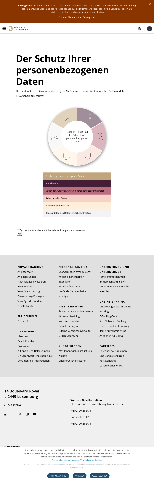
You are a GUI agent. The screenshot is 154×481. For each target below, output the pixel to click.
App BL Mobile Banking (113, 321)
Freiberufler (27, 316)
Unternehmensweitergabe (114, 286)
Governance (24, 346)
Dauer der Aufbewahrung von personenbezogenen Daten (75, 190)
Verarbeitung (52, 183)
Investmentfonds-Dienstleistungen (69, 323)
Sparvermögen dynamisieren (75, 271)
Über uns (22, 336)
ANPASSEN (79, 476)
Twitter (20, 414)
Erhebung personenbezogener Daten (65, 176)
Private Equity (25, 306)
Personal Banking (73, 267)
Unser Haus (26, 331)
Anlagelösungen (26, 276)
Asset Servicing (71, 306)
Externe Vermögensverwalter (75, 330)
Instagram (27, 414)
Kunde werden (70, 346)
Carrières (107, 346)
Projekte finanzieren (70, 286)
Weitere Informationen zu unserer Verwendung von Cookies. (77, 460)
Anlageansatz (25, 271)
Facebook (13, 414)
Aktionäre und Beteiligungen (33, 351)
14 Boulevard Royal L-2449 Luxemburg (21, 393)
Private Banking (30, 267)
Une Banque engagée (112, 355)
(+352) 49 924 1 (13, 405)
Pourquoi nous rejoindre (114, 351)
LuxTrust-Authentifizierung (115, 326)
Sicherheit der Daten (56, 198)
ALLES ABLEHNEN (100, 476)
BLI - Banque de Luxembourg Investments (96, 404)
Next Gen (105, 291)
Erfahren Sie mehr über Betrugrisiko (76, 17)
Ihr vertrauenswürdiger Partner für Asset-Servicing (76, 314)
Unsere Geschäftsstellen (72, 360)
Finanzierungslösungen (30, 296)
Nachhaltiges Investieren (31, 281)
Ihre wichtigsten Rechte (57, 205)
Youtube (34, 414)
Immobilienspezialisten (113, 281)
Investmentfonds (27, 286)
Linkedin (5, 414)
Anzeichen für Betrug (111, 335)
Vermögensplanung (28, 291)
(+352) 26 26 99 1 (80, 410)
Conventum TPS (80, 417)
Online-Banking (112, 301)
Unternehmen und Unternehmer (114, 269)
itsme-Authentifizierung (113, 330)
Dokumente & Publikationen (33, 360)
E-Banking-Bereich (110, 316)
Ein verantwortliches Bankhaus (35, 355)
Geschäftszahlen (26, 341)
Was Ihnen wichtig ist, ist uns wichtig (75, 353)
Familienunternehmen (112, 276)
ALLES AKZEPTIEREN (58, 476)
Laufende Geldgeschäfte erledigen (72, 294)
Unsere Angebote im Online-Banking (116, 309)
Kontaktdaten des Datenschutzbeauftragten (68, 212)
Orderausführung (68, 335)
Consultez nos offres (111, 365)
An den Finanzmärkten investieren (71, 279)
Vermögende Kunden (29, 301)
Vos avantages (108, 360)
